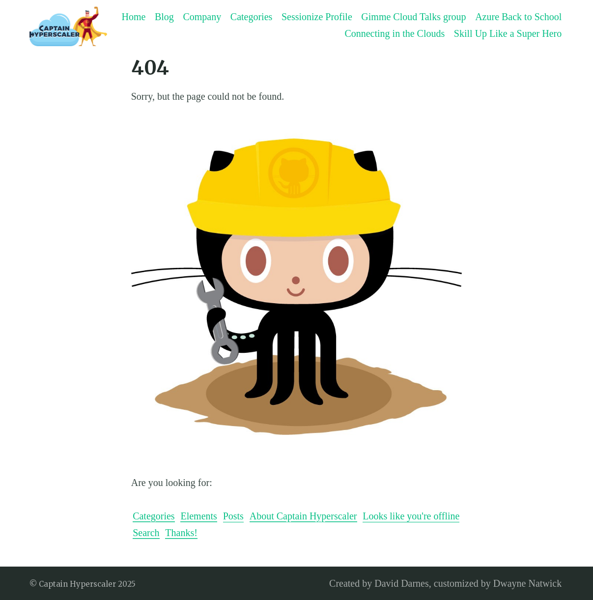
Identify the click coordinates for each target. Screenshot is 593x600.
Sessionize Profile (317, 16)
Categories (251, 16)
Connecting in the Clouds (394, 33)
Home (133, 16)
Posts (233, 516)
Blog (164, 16)
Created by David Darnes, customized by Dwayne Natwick (445, 583)
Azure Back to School (518, 16)
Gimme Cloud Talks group (413, 16)
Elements (198, 516)
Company (202, 16)
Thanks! (181, 532)
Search (146, 532)
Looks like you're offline (411, 516)
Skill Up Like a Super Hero (508, 33)
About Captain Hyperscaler (303, 516)
